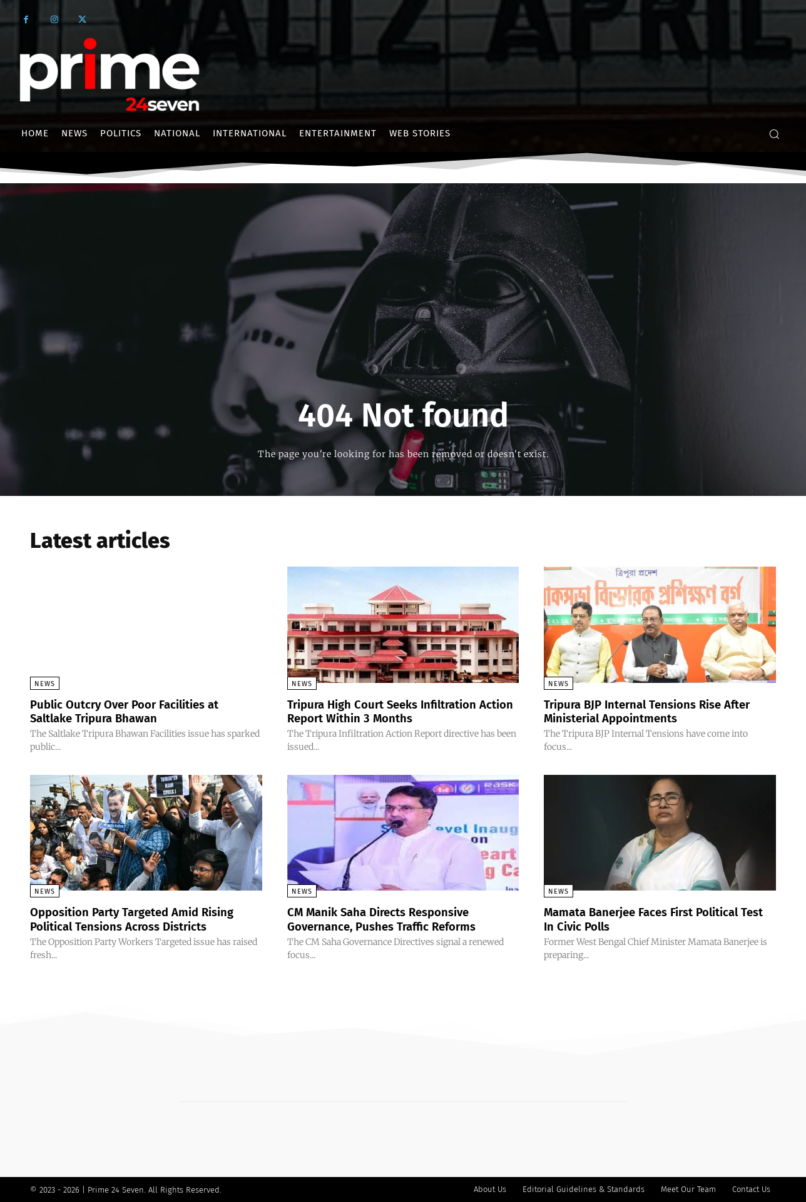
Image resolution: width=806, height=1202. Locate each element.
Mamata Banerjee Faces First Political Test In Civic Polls (651, 918)
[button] (774, 134)
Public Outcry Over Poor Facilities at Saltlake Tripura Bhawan (133, 711)
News (44, 684)
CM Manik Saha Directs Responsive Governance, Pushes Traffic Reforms (390, 918)
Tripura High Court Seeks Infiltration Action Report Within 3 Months (390, 711)
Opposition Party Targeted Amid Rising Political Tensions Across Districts (142, 918)
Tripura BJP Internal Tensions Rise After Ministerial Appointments (657, 711)
